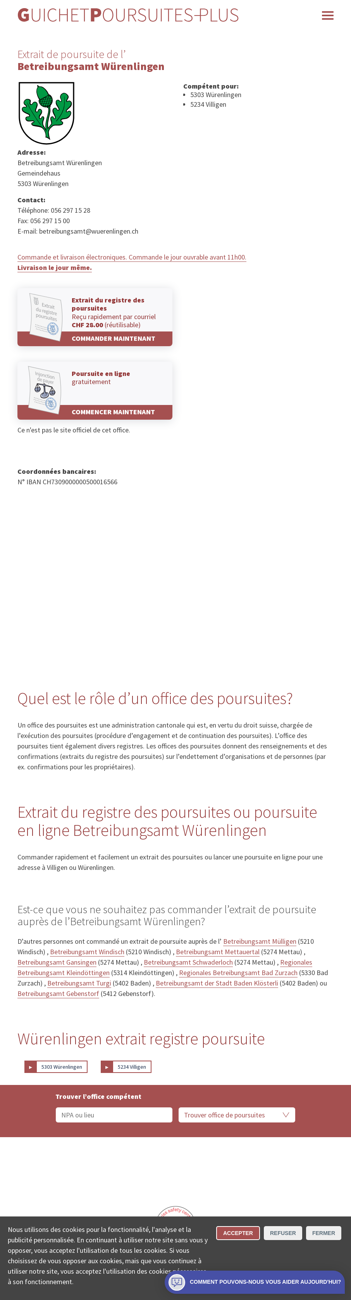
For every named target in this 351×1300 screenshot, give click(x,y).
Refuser (283, 1233)
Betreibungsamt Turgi (79, 983)
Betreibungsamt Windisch (87, 951)
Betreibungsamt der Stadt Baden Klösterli (217, 983)
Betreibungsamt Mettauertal (218, 951)
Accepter (238, 1233)
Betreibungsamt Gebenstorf (58, 993)
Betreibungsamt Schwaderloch (188, 962)
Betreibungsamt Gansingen (56, 962)
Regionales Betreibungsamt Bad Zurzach (238, 972)
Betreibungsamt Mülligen (259, 941)
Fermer (323, 1233)
